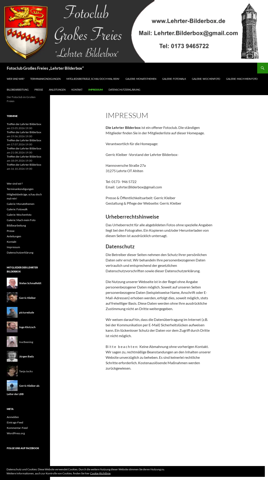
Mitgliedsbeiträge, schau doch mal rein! (93, 78)
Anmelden (13, 417)
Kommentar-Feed (17, 428)
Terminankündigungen (45, 78)
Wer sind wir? (15, 78)
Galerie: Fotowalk (174, 78)
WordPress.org (16, 433)
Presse (38, 89)
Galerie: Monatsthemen (140, 78)
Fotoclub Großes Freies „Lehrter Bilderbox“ (45, 68)
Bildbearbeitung (18, 89)
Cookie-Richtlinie (100, 473)
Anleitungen (57, 89)
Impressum (95, 89)
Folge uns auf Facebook (23, 448)
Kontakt (76, 89)
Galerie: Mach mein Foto (242, 78)
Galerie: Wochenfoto (206, 78)
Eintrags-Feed (15, 422)
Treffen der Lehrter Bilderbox (24, 124)
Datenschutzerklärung (124, 89)
